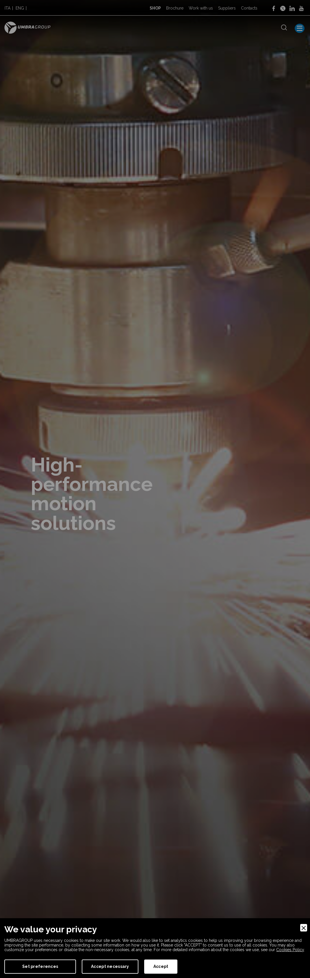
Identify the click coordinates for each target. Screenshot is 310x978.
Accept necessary (110, 966)
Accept (160, 966)
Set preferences (40, 966)
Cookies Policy (290, 949)
